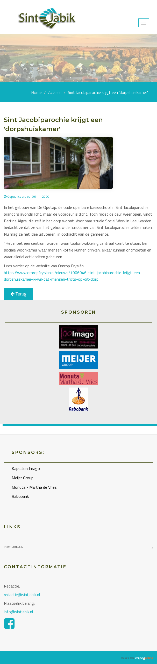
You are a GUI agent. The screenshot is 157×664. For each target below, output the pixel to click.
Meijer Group (22, 478)
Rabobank (20, 496)
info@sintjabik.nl (19, 612)
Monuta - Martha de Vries (34, 487)
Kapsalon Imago (26, 468)
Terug (18, 293)
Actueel (54, 92)
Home (36, 92)
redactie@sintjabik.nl (22, 594)
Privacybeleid (13, 547)
